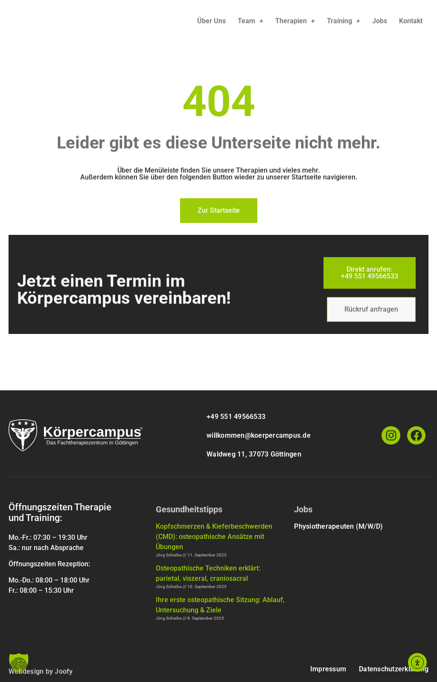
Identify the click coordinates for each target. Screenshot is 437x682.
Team (250, 23)
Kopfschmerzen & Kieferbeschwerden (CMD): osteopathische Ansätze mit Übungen (214, 536)
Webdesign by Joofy (41, 675)
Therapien (295, 23)
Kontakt (410, 23)
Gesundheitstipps (189, 513)
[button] (19, 663)
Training (343, 23)
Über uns (211, 23)
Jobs (379, 23)
